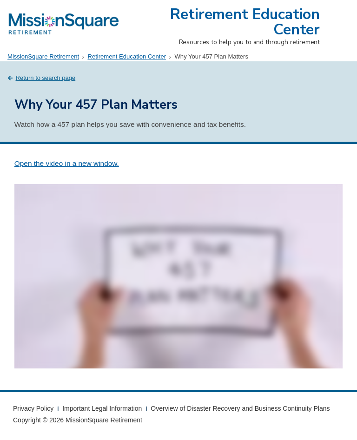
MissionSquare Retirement (43, 56)
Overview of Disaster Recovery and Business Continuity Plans (240, 408)
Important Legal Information (102, 408)
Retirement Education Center (245, 21)
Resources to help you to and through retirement (249, 42)
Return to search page (46, 77)
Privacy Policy (33, 408)
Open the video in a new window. (66, 163)
